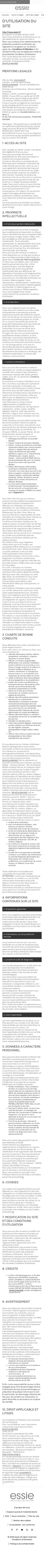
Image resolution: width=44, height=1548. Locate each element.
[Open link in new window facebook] (12, 1529)
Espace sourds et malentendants (22, 1512)
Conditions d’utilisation (22, 1539)
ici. (23, 1177)
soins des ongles (32, 15)
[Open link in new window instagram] (32, 1529)
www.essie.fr (20, 80)
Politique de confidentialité (22, 1544)
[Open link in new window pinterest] (17, 1529)
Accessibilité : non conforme (22, 1524)
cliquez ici (17, 1466)
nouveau (5, 15)
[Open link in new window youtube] (22, 1529)
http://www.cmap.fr (11, 1454)
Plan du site (33, 1516)
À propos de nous (22, 1507)
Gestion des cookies (22, 1520)
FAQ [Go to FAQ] (7, 1516)
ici (13, 1212)
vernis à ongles (17, 15)
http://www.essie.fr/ (11, 32)
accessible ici (25, 1472)
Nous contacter (18, 1516)
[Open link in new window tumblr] (27, 1529)
